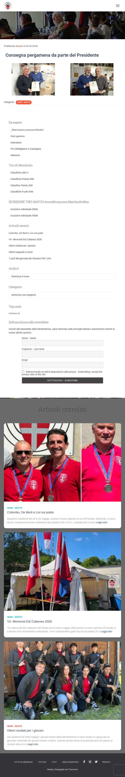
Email (25, 360)
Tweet (96, 762)
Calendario (15, 142)
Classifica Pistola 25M (21, 185)
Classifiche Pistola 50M (22, 179)
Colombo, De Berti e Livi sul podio (26, 233)
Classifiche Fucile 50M (21, 191)
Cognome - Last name (33, 349)
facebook (84, 762)
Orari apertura (17, 136)
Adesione (15, 155)
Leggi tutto (101, 522)
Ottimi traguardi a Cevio (21, 252)
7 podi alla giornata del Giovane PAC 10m (30, 258)
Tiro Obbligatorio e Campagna (25, 148)
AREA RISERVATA (70, 762)
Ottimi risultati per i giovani (22, 245)
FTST (54, 762)
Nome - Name (29, 338)
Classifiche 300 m (19, 172)
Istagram (90, 762)
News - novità (23, 102)
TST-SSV (42, 762)
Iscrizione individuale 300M (24, 209)
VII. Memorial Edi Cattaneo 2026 (25, 239)
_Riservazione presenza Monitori (27, 130)
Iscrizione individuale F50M (24, 215)
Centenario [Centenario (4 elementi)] (14, 313)
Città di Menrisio (23, 762)
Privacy (106, 762)
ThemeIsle (73, 769)
